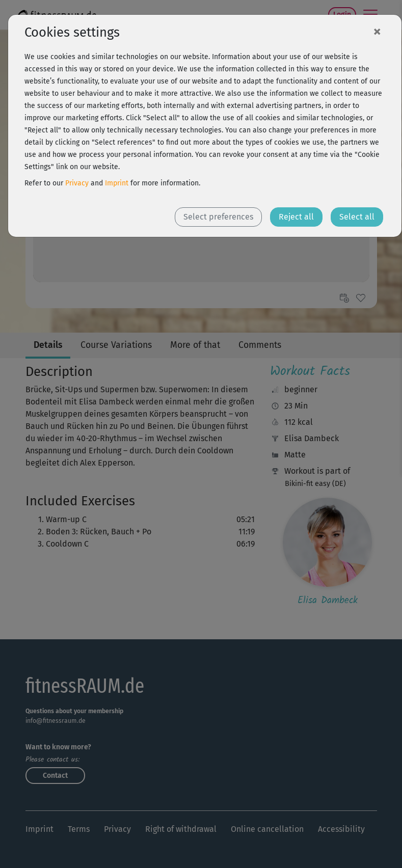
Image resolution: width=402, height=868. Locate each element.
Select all (356, 217)
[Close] (377, 31)
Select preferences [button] (218, 217)
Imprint (116, 183)
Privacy (77, 183)
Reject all (296, 217)
